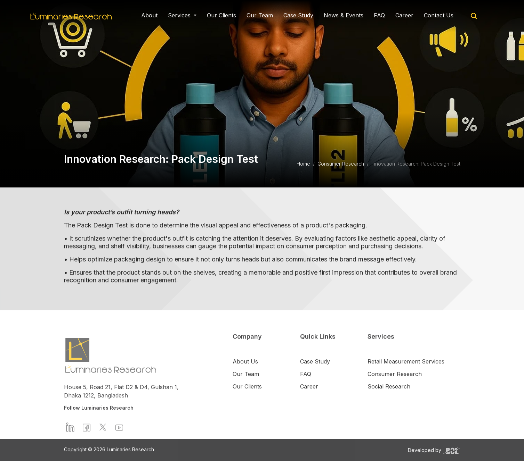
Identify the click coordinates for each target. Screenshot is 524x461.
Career (404, 14)
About (149, 14)
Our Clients (221, 14)
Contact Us (438, 14)
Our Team (260, 14)
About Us (245, 372)
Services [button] (180, 14)
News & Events (343, 14)
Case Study (298, 14)
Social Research (389, 397)
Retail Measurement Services (406, 372)
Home (303, 164)
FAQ (379, 14)
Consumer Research (340, 164)
